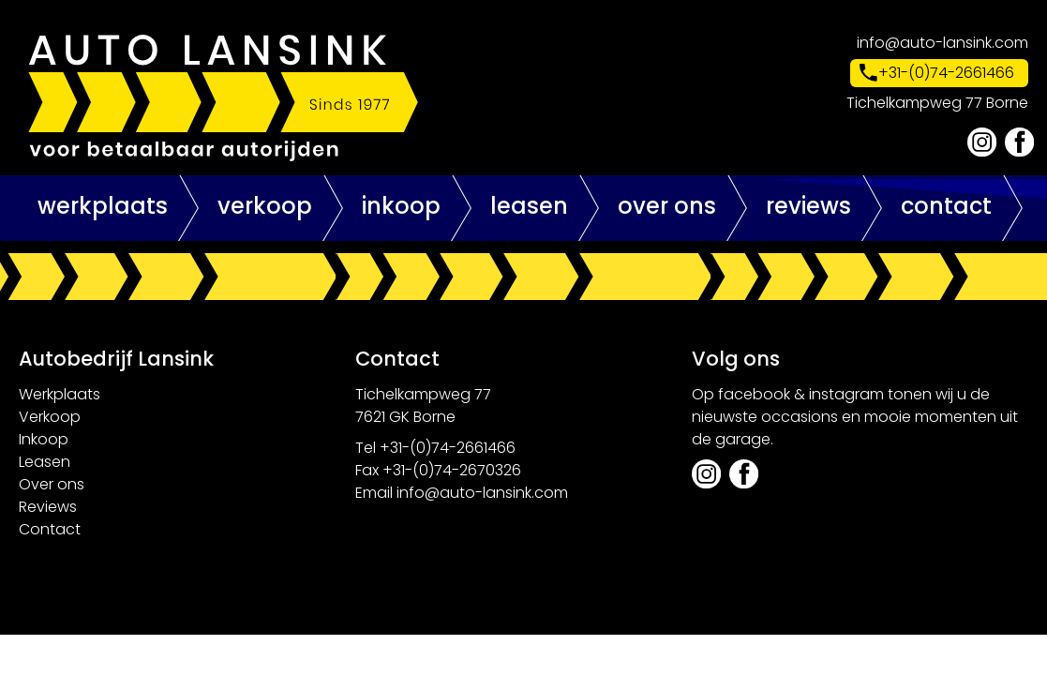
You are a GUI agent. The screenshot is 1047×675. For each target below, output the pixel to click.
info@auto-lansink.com (942, 42)
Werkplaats (102, 205)
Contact (946, 205)
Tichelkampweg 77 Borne (937, 102)
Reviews (808, 205)
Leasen (529, 205)
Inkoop (401, 205)
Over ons (667, 205)
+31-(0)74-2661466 (946, 72)
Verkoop (264, 205)
